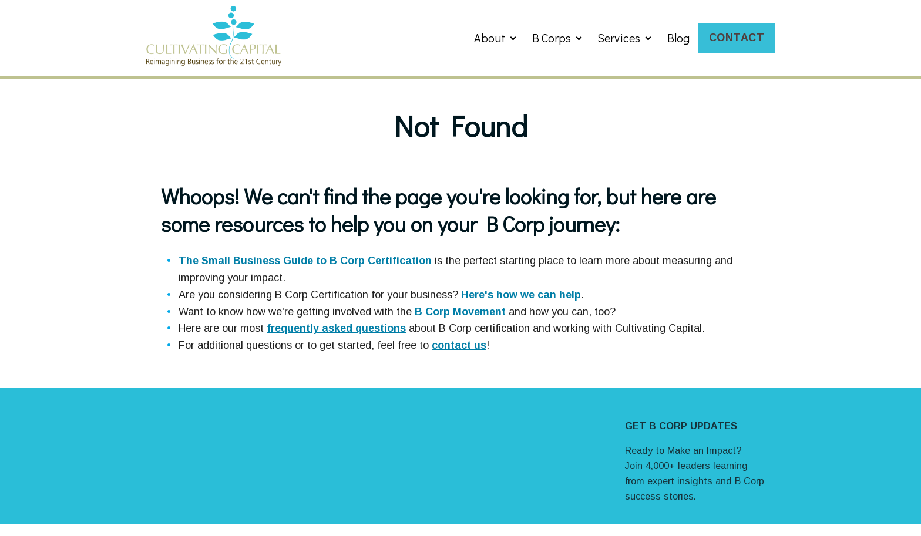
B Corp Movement (460, 312)
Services (618, 37)
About (489, 37)
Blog (678, 37)
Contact (737, 37)
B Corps (551, 37)
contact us (459, 345)
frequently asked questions (336, 328)
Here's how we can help (521, 295)
